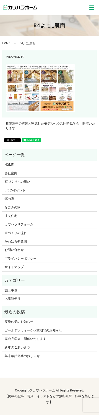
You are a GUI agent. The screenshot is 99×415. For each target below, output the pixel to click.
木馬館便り (13, 298)
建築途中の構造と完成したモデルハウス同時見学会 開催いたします (50, 126)
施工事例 (11, 290)
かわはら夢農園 (16, 241)
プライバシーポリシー (20, 258)
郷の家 (9, 199)
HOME (6, 43)
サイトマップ (14, 267)
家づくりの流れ (16, 233)
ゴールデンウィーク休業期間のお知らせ (33, 330)
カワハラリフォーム (19, 224)
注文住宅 (11, 216)
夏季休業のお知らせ (19, 322)
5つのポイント (15, 190)
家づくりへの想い (17, 181)
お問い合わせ (14, 250)
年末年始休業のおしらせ (22, 356)
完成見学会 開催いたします (25, 339)
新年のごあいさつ (17, 347)
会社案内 (11, 173)
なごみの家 (13, 207)
